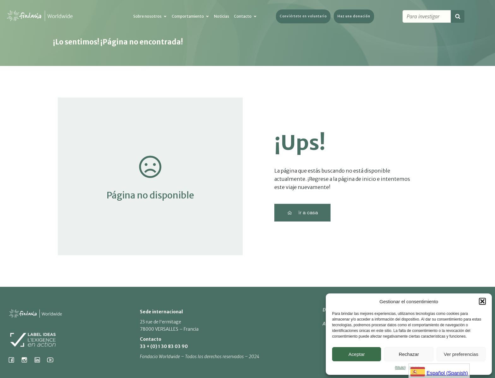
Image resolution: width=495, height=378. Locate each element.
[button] (482, 301)
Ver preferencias (461, 354)
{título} (400, 367)
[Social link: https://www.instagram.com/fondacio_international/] (26, 360)
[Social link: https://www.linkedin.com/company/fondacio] (39, 360)
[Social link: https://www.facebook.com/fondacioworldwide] (13, 360)
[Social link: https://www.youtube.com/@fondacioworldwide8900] (52, 360)
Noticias (221, 17)
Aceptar (357, 354)
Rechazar (409, 354)
